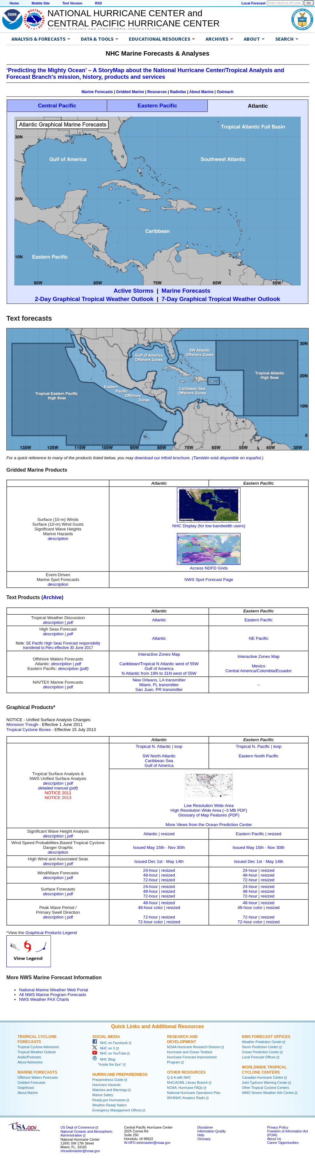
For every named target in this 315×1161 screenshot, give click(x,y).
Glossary (204, 1139)
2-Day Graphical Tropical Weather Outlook (94, 299)
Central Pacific (57, 105)
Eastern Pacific (157, 105)
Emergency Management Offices (117, 1110)
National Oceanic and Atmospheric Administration (105, 29)
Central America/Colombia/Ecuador (259, 670)
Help (200, 1135)
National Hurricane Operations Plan (193, 1093)
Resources (157, 92)
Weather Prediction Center (262, 1042)
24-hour (150, 870)
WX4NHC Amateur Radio (186, 1098)
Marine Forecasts (97, 92)
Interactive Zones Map (159, 654)
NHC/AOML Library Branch (187, 1082)
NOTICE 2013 (58, 797)
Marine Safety (102, 1095)
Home (14, 3)
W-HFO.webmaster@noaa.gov (147, 1142)
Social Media (106, 1037)
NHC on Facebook (110, 1043)
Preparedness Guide (107, 1080)
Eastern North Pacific (258, 756)
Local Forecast (253, 3)
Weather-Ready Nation (109, 1105)
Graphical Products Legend (51, 932)
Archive (52, 597)
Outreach (225, 92)
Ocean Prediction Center (260, 1052)
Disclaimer (205, 1127)
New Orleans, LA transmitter (159, 680)
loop (178, 746)
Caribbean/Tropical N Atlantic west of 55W (159, 663)
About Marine (201, 92)
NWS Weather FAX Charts (44, 999)
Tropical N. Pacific (253, 746)
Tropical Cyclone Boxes (28, 729)
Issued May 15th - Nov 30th (159, 847)
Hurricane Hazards (106, 1085)
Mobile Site (41, 3)
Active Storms (133, 290)
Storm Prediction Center (260, 1047)
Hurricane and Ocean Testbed (189, 1052)
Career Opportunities (282, 1142)
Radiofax (178, 92)
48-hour (150, 875)
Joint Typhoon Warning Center (264, 1082)
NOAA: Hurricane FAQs (185, 1087)
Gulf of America (158, 668)
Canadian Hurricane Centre (262, 1077)
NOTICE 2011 (58, 792)
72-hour (150, 880)
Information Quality (211, 1131)
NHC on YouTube (109, 1053)
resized (168, 833)
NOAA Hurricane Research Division (193, 1047)
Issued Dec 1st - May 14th (159, 861)
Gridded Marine (130, 92)
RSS (98, 3)
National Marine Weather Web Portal (53, 989)
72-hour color (150, 921)
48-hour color (150, 907)
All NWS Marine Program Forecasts (52, 994)
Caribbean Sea (159, 760)
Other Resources (186, 1072)
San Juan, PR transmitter (159, 689)
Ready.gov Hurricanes (109, 1100)
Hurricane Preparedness (120, 1074)
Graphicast (26, 1087)
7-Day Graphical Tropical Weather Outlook (221, 299)
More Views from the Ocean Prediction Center (208, 824)
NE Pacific (258, 638)
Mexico (258, 666)
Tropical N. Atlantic (153, 746)
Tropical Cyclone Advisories (38, 1047)
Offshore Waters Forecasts (38, 1077)
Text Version (72, 3)
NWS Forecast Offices (266, 1037)
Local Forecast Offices (259, 1057)
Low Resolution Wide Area (209, 803)
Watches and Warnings (109, 1090)
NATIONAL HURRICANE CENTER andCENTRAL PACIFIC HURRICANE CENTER (133, 18)
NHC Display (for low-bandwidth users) (208, 525)
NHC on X (103, 1048)
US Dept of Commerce (77, 1127)
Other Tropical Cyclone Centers (265, 1087)
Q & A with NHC (179, 1077)
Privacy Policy (277, 1127)
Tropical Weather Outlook (37, 1052)
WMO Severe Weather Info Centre (268, 1093)
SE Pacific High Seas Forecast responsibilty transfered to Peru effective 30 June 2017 (61, 645)
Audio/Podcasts (29, 1057)
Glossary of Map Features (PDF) (209, 815)
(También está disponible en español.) (227, 457)
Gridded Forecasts (32, 1082)
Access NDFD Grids (209, 568)
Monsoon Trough (22, 724)
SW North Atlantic (159, 756)
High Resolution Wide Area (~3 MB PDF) (209, 810)
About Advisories (30, 1062)
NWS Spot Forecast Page (209, 579)
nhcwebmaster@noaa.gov (80, 1151)
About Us (274, 1139)
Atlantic (159, 620)
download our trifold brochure (162, 457)
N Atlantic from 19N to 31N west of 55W (159, 673)
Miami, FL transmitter (159, 684)
